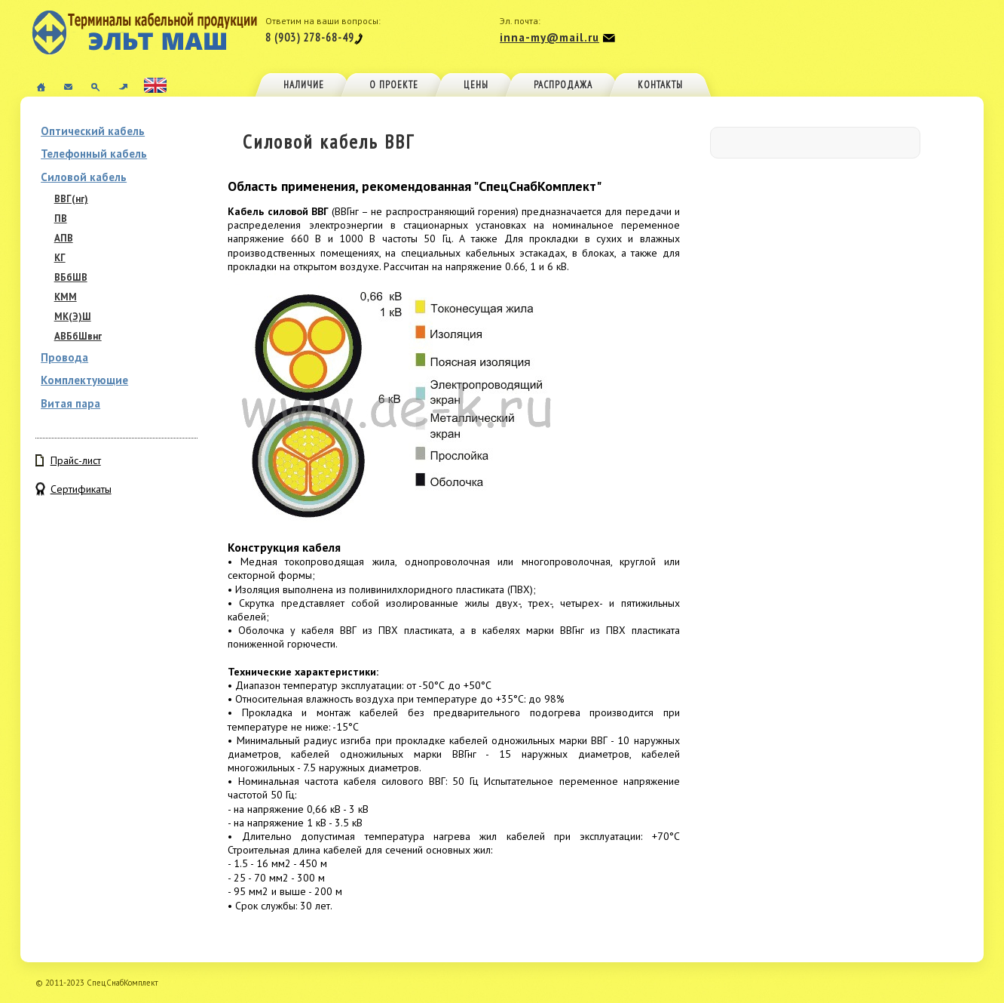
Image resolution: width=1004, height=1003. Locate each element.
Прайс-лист (76, 460)
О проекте (393, 84)
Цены (476, 84)
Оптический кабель (93, 131)
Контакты (660, 84)
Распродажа (563, 84)
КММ (65, 297)
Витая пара (70, 403)
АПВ (63, 238)
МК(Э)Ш (72, 316)
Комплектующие (84, 380)
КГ (60, 257)
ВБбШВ (70, 277)
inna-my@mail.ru (549, 37)
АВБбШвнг (78, 336)
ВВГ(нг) (71, 198)
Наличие (303, 84)
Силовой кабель (84, 177)
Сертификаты (81, 489)
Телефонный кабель (94, 153)
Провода (64, 357)
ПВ (60, 218)
